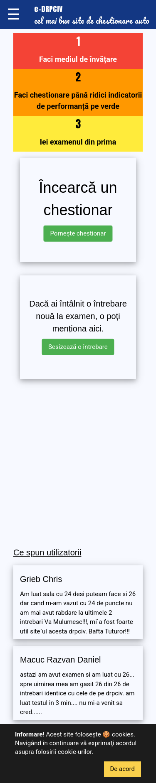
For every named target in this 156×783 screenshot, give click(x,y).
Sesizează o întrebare (78, 347)
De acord (122, 769)
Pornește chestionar (78, 233)
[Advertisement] (78, 464)
